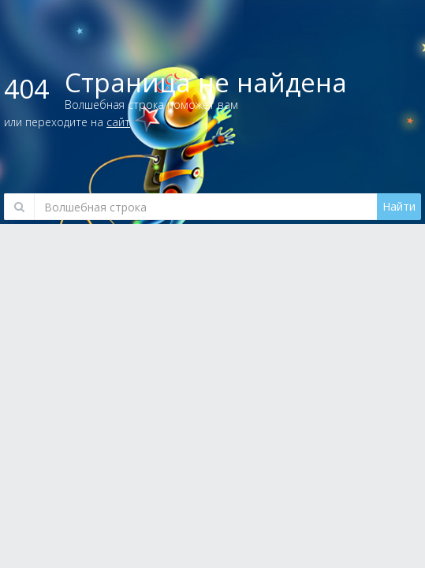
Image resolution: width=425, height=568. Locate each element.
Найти (399, 206)
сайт (118, 121)
